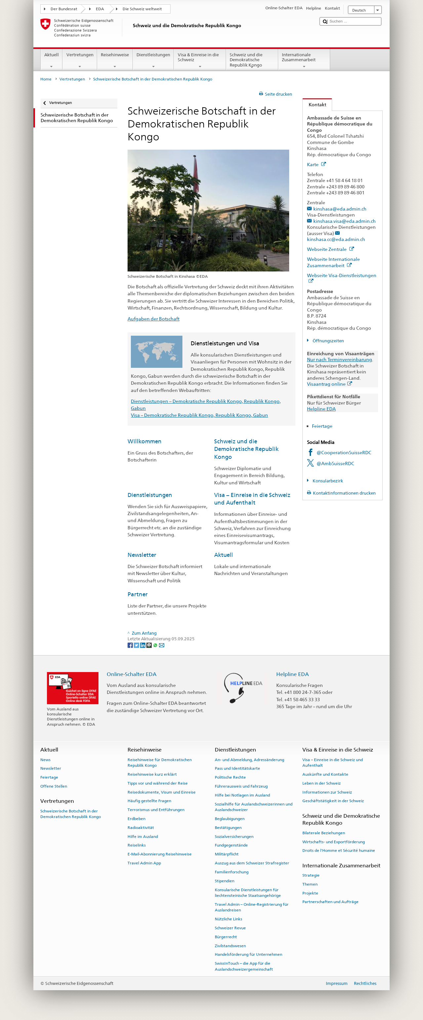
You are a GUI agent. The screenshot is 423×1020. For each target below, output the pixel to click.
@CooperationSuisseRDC (344, 452)
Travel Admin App (144, 863)
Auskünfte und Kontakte (325, 774)
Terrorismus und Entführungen (156, 809)
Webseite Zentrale (330, 249)
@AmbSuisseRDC (335, 463)
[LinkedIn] (143, 645)
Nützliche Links (228, 919)
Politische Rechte (230, 777)
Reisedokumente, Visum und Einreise (162, 792)
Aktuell (51, 60)
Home (46, 79)
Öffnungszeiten (328, 340)
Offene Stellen (53, 786)
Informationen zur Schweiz (327, 792)
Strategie (311, 875)
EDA (100, 9)
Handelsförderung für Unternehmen (248, 954)
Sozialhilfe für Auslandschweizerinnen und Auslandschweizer (253, 807)
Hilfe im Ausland (143, 836)
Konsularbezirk (327, 480)
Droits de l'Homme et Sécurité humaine (338, 850)
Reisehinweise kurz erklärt (152, 774)
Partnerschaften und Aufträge (330, 901)
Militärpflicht (227, 854)
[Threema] (149, 645)
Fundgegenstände (231, 845)
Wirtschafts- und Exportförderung (333, 841)
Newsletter (142, 555)
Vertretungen (80, 60)
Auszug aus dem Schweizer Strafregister (252, 863)
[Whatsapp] (156, 645)
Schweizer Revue (230, 928)
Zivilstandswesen (230, 945)
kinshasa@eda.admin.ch (339, 209)
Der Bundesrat (64, 9)
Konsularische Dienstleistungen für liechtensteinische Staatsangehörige (248, 892)
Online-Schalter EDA (132, 674)
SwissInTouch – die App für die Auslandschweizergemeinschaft (244, 966)
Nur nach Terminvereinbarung (339, 359)
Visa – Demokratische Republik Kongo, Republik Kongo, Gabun (199, 415)
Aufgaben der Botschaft (153, 318)
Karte (316, 164)
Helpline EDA (321, 409)
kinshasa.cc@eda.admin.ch (336, 239)
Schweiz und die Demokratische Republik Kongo (252, 61)
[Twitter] (137, 645)
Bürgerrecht (226, 937)
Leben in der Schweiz (321, 783)
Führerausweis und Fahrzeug (241, 786)
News (45, 759)
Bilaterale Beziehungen (323, 833)
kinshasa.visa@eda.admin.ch (344, 221)
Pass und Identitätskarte (237, 768)
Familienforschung (232, 872)
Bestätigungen (228, 827)
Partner (138, 594)
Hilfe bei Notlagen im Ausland (242, 795)
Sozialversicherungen (234, 836)
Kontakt (314, 104)
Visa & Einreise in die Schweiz (200, 60)
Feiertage (322, 426)
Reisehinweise (115, 60)
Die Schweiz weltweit (142, 9)
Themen (310, 884)
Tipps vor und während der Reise (158, 783)
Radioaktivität (141, 827)
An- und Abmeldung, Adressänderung (249, 759)
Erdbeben (136, 818)
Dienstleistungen (153, 60)
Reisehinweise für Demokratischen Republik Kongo (160, 762)
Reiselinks (137, 845)
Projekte (310, 893)
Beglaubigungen (230, 818)
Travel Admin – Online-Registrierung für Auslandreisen (251, 907)
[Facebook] (131, 645)
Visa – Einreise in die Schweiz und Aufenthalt (332, 762)
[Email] (161, 645)
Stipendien (224, 881)
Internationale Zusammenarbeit (304, 60)
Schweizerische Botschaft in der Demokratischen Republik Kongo (70, 813)
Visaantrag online (329, 384)
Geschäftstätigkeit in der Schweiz (333, 801)
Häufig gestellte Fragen (149, 801)
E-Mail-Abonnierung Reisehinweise (160, 854)
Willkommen (145, 441)
